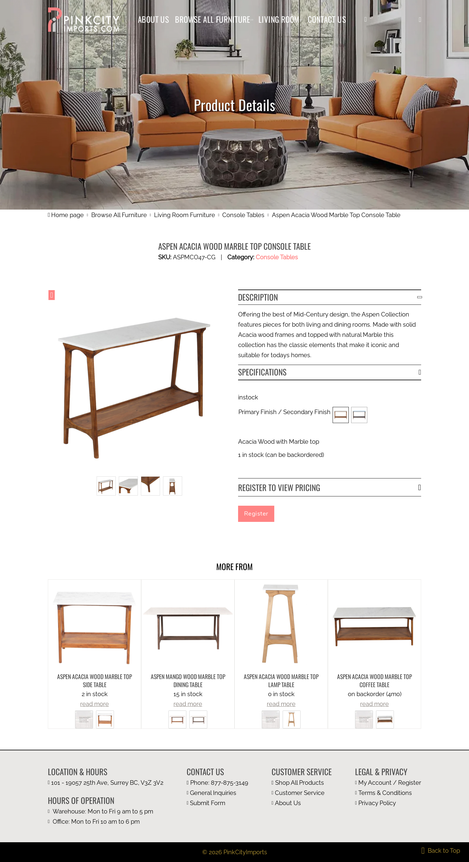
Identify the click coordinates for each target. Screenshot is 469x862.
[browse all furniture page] (302, 783)
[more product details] (94, 625)
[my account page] (388, 783)
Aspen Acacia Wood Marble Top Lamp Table (281, 680)
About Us (153, 19)
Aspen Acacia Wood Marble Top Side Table (94, 680)
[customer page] (302, 793)
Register (256, 514)
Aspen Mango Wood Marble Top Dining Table (188, 680)
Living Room (279, 19)
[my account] (365, 19)
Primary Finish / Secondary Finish (284, 412)
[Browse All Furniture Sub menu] (251, 20)
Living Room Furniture (184, 215)
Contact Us (327, 19)
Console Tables (243, 215)
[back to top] (440, 850)
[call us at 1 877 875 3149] (217, 783)
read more (94, 704)
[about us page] (302, 803)
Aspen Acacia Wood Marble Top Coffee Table (374, 680)
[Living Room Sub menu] (301, 20)
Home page (66, 215)
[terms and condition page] (388, 793)
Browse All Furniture (212, 19)
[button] (420, 19)
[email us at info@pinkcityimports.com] (217, 793)
